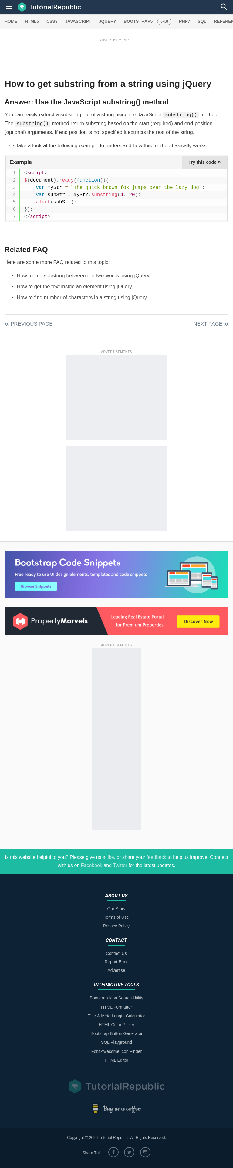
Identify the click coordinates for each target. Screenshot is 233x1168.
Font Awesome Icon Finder (116, 1051)
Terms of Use (116, 917)
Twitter (120, 865)
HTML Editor (116, 1060)
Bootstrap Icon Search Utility (117, 998)
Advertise (116, 970)
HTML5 (32, 21)
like (110, 857)
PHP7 (184, 21)
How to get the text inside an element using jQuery (74, 286)
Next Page (207, 324)
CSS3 (52, 21)
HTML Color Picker (116, 1024)
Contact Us (116, 953)
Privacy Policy (116, 926)
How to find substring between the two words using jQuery (83, 275)
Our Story (116, 908)
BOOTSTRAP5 (138, 21)
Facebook (91, 865)
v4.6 (164, 21)
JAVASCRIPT (78, 21)
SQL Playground (116, 1042)
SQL (202, 21)
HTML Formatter (116, 1007)
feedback (156, 857)
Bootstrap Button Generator (116, 1033)
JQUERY (107, 21)
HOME (11, 21)
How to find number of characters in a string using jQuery (82, 297)
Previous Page (32, 324)
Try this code (204, 162)
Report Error (116, 961)
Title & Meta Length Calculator (116, 1015)
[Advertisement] (115, 56)
